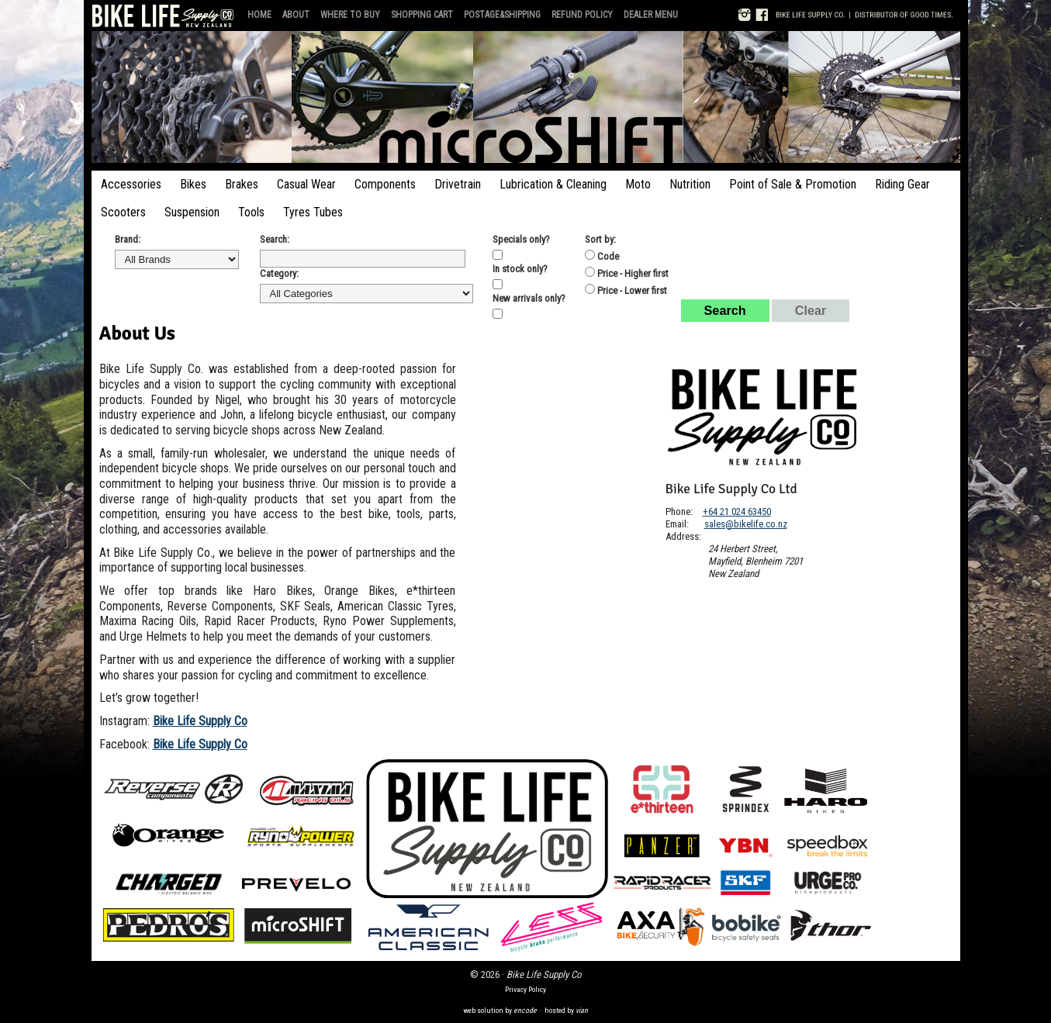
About (295, 14)
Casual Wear (306, 184)
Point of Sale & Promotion (792, 184)
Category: (279, 273)
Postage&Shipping (502, 14)
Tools (251, 212)
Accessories (131, 184)
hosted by (566, 1010)
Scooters (123, 212)
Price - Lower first (626, 290)
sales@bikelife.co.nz (745, 524)
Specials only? (521, 239)
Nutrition (689, 184)
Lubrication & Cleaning (553, 184)
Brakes (241, 184)
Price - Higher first (627, 273)
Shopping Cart (422, 14)
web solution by (500, 1010)
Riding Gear (902, 184)
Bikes (193, 184)
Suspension (192, 212)
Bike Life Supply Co (200, 721)
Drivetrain (457, 184)
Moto (638, 184)
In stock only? (520, 269)
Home (259, 14)
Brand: (127, 239)
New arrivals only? (529, 298)
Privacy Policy (525, 989)
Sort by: (600, 239)
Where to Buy (350, 14)
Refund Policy (582, 14)
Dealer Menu (651, 14)
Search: (274, 239)
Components (385, 184)
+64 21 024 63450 (737, 511)
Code (602, 256)
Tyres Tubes (313, 212)
